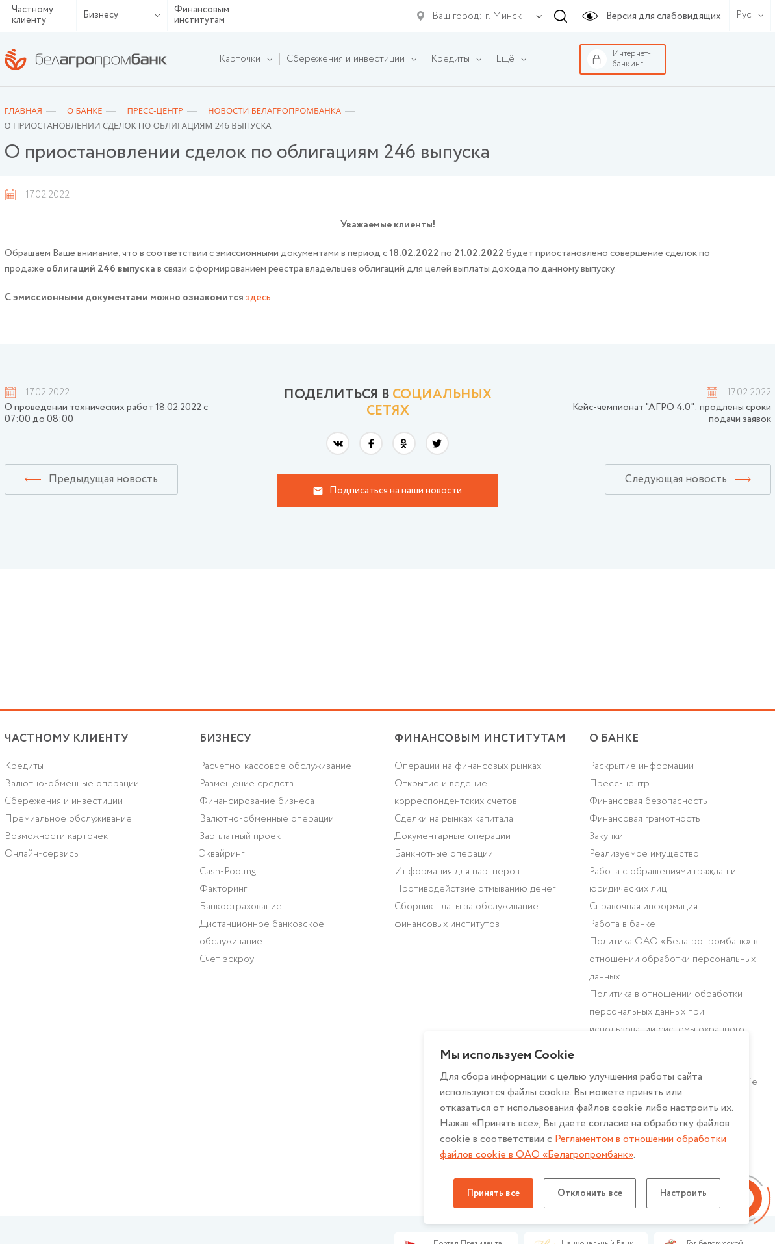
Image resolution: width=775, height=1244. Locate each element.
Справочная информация (643, 907)
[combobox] (501, 16)
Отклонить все (589, 1193)
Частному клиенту (32, 15)
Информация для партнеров (457, 871)
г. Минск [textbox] (503, 16)
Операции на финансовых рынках (467, 766)
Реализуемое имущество (644, 854)
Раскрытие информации (641, 766)
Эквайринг (221, 854)
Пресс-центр (619, 784)
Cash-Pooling (227, 871)
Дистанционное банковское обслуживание (261, 933)
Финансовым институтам (201, 15)
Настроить (683, 1193)
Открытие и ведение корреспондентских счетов (455, 793)
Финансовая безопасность (648, 801)
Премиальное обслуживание (68, 819)
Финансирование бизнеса (256, 801)
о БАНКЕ (614, 739)
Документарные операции (452, 836)
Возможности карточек (56, 836)
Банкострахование (240, 907)
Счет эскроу (226, 959)
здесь (258, 298)
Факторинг (223, 889)
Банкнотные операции (443, 854)
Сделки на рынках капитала (453, 819)
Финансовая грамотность (644, 819)
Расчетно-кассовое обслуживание (275, 766)
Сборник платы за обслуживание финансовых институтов (466, 915)
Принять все (493, 1193)
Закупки (606, 836)
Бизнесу (121, 14)
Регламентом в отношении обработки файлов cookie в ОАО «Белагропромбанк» (583, 1147)
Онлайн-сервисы (42, 854)
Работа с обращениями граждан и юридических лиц (662, 880)
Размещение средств (246, 784)
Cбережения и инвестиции (64, 801)
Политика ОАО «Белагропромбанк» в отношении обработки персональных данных (673, 959)
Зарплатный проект (242, 836)
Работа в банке (622, 924)
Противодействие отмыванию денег (474, 889)
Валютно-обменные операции (72, 784)
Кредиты (24, 766)
